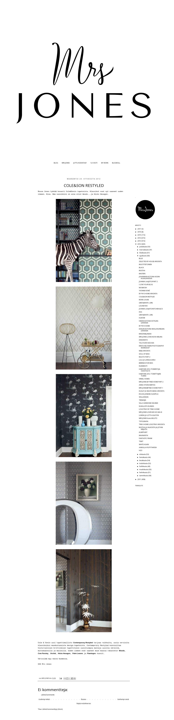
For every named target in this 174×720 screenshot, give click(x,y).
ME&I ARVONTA (144, 351)
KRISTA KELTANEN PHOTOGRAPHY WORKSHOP (151, 347)
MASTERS (142, 274)
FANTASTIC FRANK (145, 438)
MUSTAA (142, 270)
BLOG (56, 163)
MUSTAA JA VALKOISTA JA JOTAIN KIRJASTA (151, 428)
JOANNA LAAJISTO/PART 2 (148, 281)
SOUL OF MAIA (144, 354)
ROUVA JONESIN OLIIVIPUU (148, 394)
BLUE (141, 258)
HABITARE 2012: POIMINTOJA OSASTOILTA (149, 370)
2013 (140, 241)
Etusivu (83, 699)
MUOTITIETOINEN (145, 264)
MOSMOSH (143, 288)
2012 (140, 244)
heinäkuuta (143, 457)
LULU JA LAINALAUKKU (147, 360)
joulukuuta (143, 247)
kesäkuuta (143, 460)
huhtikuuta (143, 466)
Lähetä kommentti (47, 695)
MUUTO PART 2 (144, 357)
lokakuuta (143, 253)
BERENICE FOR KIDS (146, 363)
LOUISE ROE (143, 306)
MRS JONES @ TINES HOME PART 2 (151, 382)
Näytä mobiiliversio (84, 703)
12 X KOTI (93, 163)
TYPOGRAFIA (143, 421)
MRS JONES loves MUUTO (148, 418)
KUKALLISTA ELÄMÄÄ (146, 406)
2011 (140, 479)
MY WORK (104, 163)
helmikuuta (143, 472)
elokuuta (142, 454)
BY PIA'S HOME (144, 326)
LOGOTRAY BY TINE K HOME (149, 409)
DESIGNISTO (143, 340)
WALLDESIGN (143, 397)
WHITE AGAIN (144, 444)
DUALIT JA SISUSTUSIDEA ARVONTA (151, 391)
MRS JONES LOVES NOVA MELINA (150, 337)
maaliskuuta (144, 469)
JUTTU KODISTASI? (80, 163)
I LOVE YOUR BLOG (146, 284)
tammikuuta (143, 475)
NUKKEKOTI (143, 366)
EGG (140, 312)
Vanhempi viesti (123, 699)
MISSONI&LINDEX (145, 334)
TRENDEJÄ (142, 400)
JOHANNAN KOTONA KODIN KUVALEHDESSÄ (149, 277)
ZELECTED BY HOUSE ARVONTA (150, 261)
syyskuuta (143, 256)
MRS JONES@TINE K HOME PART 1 (151, 388)
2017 (140, 229)
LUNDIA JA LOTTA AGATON (149, 415)
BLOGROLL (116, 163)
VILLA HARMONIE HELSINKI (148, 403)
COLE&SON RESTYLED (147, 297)
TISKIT (141, 441)
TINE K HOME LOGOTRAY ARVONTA (152, 424)
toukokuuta (143, 463)
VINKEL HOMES (144, 379)
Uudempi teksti (44, 699)
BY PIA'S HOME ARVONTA (148, 293)
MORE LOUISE (144, 300)
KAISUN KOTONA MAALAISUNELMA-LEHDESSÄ (152, 330)
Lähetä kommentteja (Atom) (52, 709)
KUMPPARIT (143, 432)
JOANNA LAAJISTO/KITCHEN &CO (151, 309)
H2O (140, 450)
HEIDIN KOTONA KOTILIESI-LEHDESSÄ (149, 322)
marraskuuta (144, 250)
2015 (140, 235)
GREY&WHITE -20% (146, 303)
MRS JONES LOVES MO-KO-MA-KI (150, 412)
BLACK (141, 267)
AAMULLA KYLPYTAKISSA (148, 447)
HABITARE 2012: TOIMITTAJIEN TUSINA (150, 375)
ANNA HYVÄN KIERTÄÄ (147, 385)
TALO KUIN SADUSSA (146, 343)
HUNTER (142, 318)
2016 (140, 232)
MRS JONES (66, 163)
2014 (140, 238)
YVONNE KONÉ (144, 291)
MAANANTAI (143, 435)
